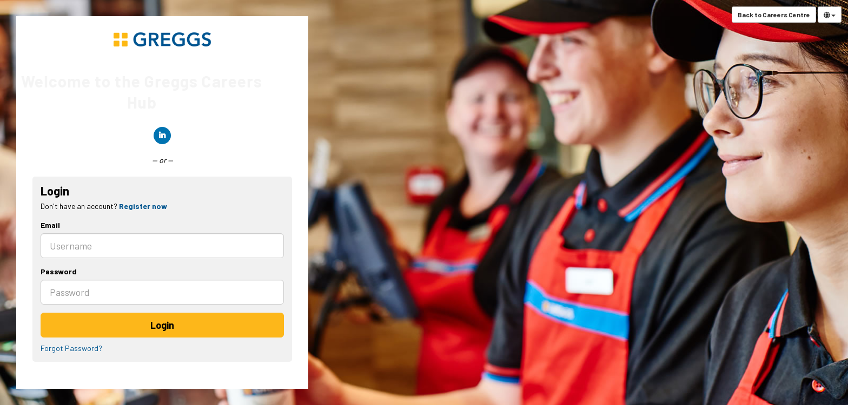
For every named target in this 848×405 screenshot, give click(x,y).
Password (59, 271)
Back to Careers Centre (774, 14)
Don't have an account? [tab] (104, 206)
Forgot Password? (71, 348)
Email (50, 225)
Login (162, 325)
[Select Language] (830, 14)
